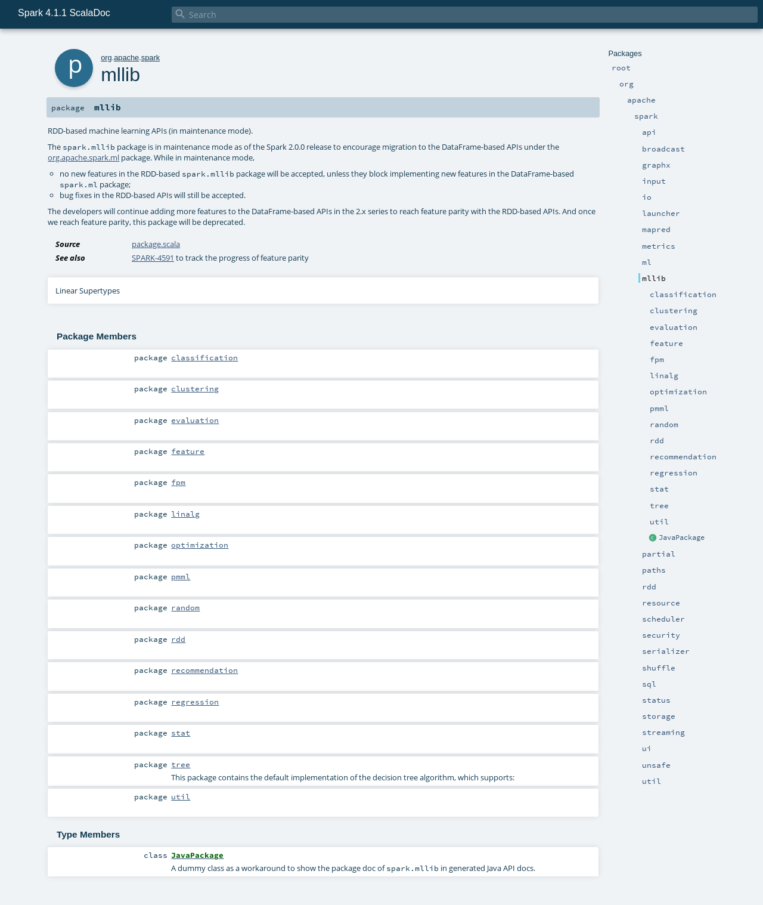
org (106, 57)
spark (150, 57)
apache (126, 57)
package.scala (156, 244)
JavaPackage (682, 537)
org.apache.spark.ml (83, 157)
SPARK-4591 (153, 257)
